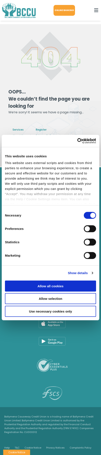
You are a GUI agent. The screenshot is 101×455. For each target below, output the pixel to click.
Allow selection (50, 298)
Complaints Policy (80, 447)
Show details (78, 273)
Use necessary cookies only (50, 311)
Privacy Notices (55, 447)
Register (48, 129)
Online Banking (65, 10)
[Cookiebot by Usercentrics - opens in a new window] (77, 141)
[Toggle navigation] (96, 10)
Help (7, 447)
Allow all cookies (51, 286)
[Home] (17, 10)
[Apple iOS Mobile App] (52, 323)
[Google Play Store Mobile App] (52, 341)
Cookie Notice (32, 447)
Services (19, 129)
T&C (17, 447)
